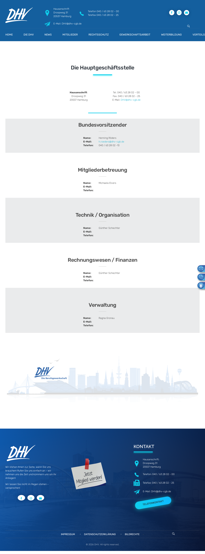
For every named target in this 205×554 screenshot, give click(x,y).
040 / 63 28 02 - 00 (108, 11)
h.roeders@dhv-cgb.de (111, 141)
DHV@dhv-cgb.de (131, 99)
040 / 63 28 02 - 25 (107, 15)
